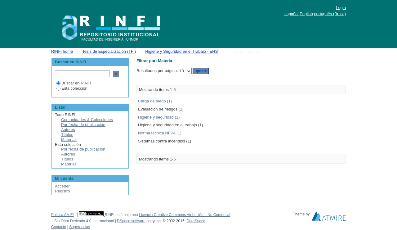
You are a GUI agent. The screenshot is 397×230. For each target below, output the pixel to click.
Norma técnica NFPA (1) (159, 133)
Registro (62, 191)
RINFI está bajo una (121, 215)
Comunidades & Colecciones (87, 119)
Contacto (58, 227)
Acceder (62, 186)
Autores (68, 129)
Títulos (67, 134)
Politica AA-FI (62, 215)
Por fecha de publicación (83, 124)
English (306, 13)
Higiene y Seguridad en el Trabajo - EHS (181, 51)
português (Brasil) (330, 13)
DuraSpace (195, 221)
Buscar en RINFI (73, 83)
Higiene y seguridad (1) (159, 117)
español (291, 13)
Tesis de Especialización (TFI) (109, 51)
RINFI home (62, 51)
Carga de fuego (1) (155, 101)
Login (341, 7)
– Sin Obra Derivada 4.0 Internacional (82, 221)
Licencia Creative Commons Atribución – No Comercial (184, 215)
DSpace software (131, 221)
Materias (69, 139)
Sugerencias (79, 227)
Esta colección (71, 88)
